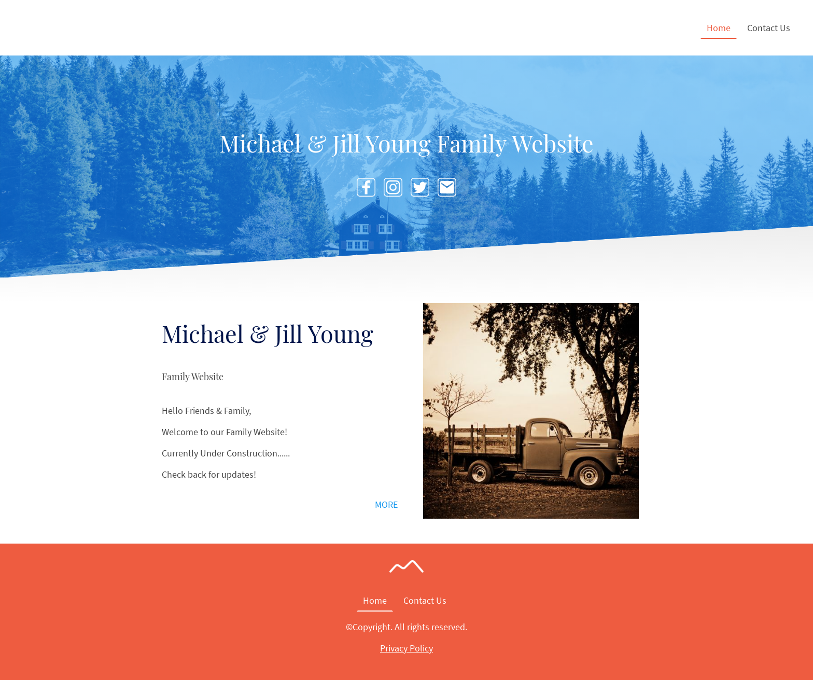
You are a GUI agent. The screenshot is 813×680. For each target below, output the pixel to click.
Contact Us (768, 28)
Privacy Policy (406, 648)
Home (719, 28)
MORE (386, 504)
